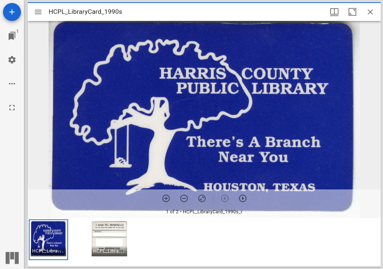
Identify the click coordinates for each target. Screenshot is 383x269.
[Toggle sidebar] (38, 12)
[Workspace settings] (12, 60)
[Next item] (243, 198)
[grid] (204, 242)
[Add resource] (12, 12)
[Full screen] (12, 108)
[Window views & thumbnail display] (334, 12)
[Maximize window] (352, 12)
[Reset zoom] (202, 198)
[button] (48, 239)
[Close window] (370, 12)
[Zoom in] (166, 198)
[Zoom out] (184, 198)
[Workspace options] (12, 84)
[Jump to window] (12, 36)
